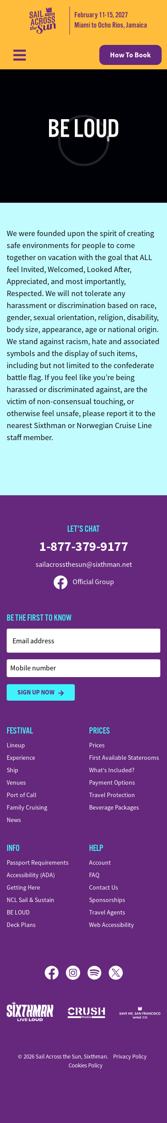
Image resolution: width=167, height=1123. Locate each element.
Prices (97, 745)
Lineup (16, 745)
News (14, 820)
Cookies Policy (85, 1065)
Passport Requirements (38, 862)
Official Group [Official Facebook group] (83, 582)
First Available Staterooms (124, 758)
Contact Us (103, 887)
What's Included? (111, 770)
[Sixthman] (30, 1012)
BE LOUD (18, 912)
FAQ (94, 875)
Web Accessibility (111, 925)
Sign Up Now (40, 692)
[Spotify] (98, 973)
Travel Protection (112, 795)
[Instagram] (76, 973)
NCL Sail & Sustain (30, 900)
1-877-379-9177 (83, 546)
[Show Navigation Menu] (19, 55)
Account (100, 862)
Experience (21, 758)
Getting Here (23, 887)
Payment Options (112, 782)
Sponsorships (107, 900)
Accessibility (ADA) (31, 875)
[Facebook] (55, 973)
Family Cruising (27, 807)
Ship (12, 770)
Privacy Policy (130, 1056)
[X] (116, 973)
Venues (16, 782)
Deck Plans (21, 925)
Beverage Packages (114, 807)
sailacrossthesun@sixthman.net (84, 564)
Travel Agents (107, 912)
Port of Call (22, 795)
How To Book (130, 55)
